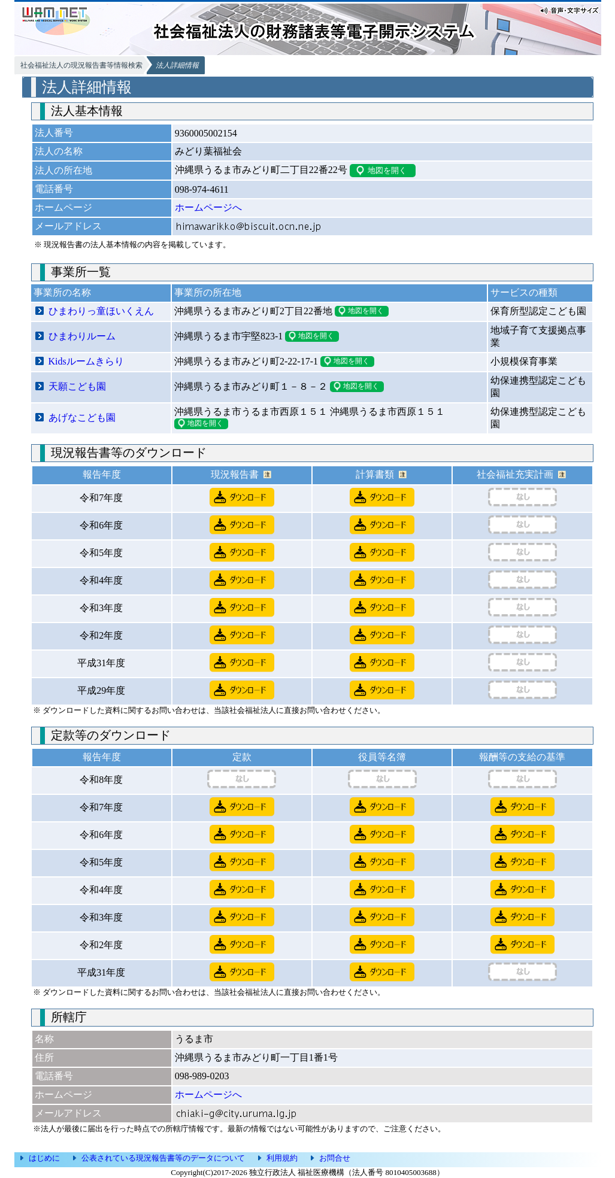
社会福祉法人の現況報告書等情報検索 (81, 65)
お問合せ (334, 1157)
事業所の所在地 (207, 292)
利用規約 (282, 1157)
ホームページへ (208, 207)
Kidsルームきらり (86, 361)
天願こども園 (77, 386)
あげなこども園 (82, 417)
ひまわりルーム (82, 336)
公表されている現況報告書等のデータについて (163, 1157)
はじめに (44, 1157)
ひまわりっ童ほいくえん (101, 311)
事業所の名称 (62, 292)
